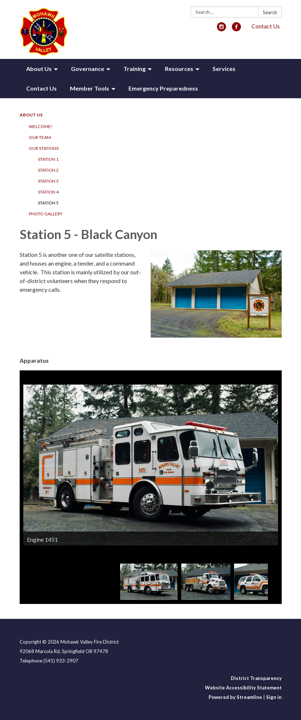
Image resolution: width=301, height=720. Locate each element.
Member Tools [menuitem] (89, 88)
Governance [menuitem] (87, 68)
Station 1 (48, 159)
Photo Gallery (46, 213)
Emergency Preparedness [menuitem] (163, 88)
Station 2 (48, 170)
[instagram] (221, 28)
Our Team (40, 137)
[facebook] (236, 28)
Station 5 (48, 203)
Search (270, 12)
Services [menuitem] (224, 68)
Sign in (274, 697)
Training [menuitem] (134, 68)
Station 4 (48, 192)
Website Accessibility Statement (243, 688)
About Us (31, 115)
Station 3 (48, 181)
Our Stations (44, 148)
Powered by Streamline (235, 697)
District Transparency (256, 678)
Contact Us (266, 26)
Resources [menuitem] (179, 68)
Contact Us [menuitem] (41, 88)
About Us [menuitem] (39, 68)
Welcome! (41, 126)
